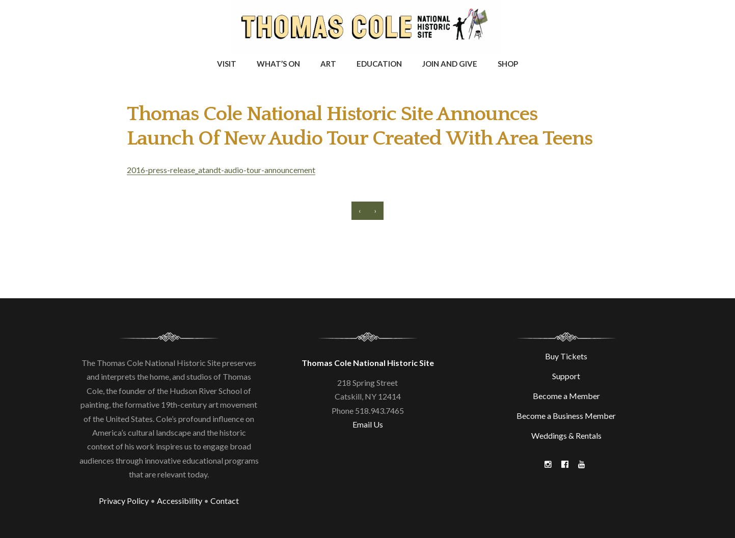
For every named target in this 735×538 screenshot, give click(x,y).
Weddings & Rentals (566, 435)
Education (379, 63)
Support (566, 376)
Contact (224, 500)
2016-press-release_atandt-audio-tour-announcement (221, 170)
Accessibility (179, 500)
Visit (226, 63)
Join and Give (449, 63)
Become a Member (566, 396)
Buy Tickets (566, 356)
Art (328, 63)
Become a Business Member (566, 415)
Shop (508, 63)
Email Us (367, 424)
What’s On (278, 63)
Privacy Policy (124, 500)
